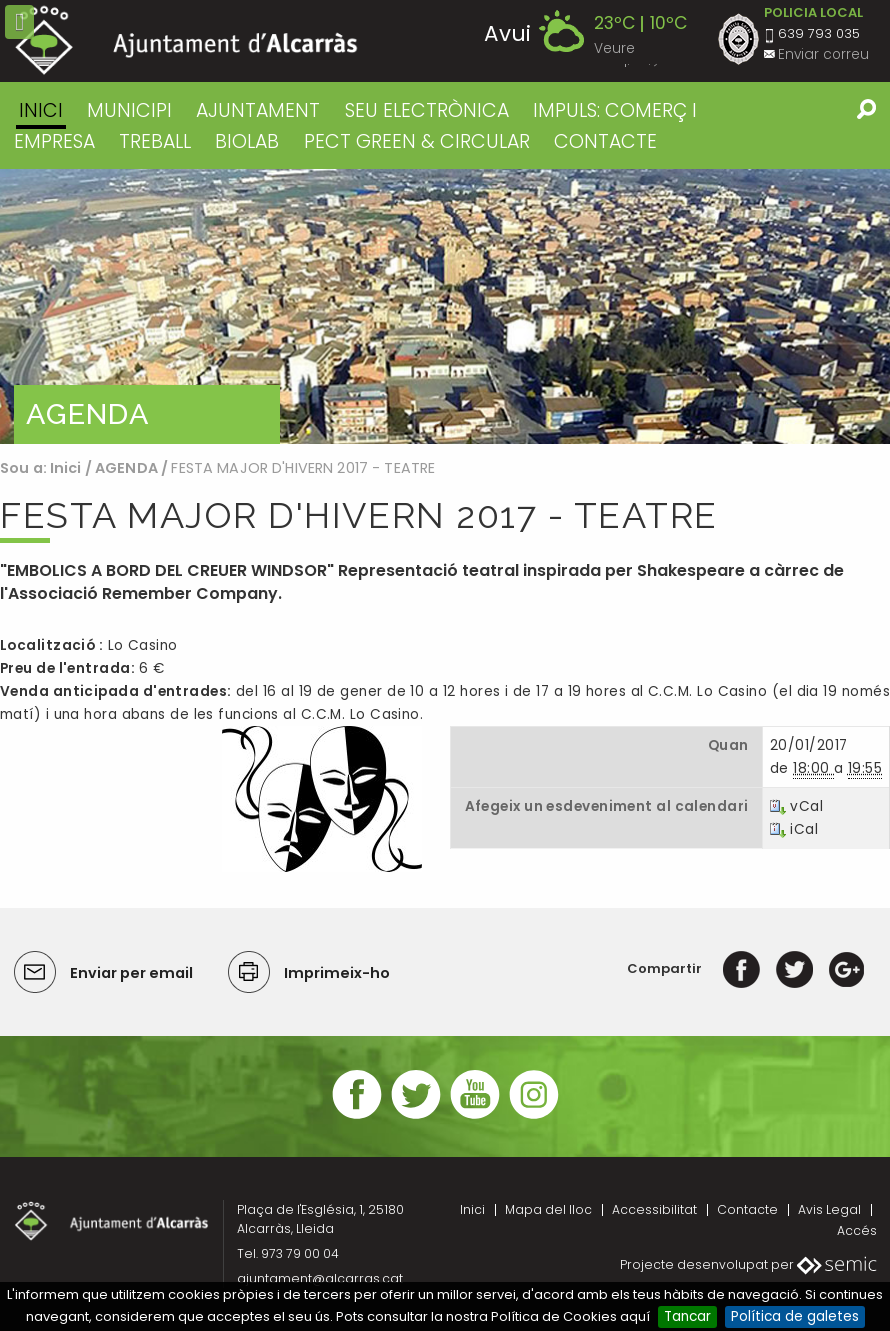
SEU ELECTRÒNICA (427, 110)
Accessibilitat (654, 1209)
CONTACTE (605, 141)
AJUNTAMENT (258, 110)
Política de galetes (795, 1316)
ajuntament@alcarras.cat (320, 1278)
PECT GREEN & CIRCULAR (417, 141)
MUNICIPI (129, 110)
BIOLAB (247, 141)
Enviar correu (823, 54)
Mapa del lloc (548, 1209)
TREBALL (155, 141)
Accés (857, 1230)
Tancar (687, 1316)
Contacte (747, 1209)
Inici (41, 110)
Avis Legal (829, 1209)
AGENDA (126, 468)
